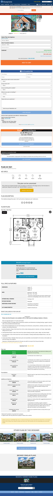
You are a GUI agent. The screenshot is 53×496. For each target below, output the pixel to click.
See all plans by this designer (26, 448)
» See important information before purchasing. (11, 342)
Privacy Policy (27, 8)
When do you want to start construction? (10, 79)
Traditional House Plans (11, 168)
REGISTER (44, 4)
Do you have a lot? (5, 83)
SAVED (39, 4)
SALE (29, 4)
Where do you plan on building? (8, 92)
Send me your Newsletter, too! (9, 108)
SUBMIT (33, 10)
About (36, 492)
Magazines (27, 492)
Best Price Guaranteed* (46, 56)
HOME (2, 4)
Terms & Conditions (19, 8)
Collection (17, 4)
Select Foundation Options (7, 43)
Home (2, 168)
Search (12, 492)
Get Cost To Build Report (26, 144)
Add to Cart (26, 63)
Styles (16, 492)
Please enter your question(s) (8, 99)
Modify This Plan (27, 190)
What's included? (4, 38)
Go (51, 1)
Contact (40, 492)
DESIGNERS (24, 4)
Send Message (26, 112)
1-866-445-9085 (31, 58)
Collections (21, 492)
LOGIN (48, 4)
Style (12, 4)
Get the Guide (26, 159)
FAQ (32, 492)
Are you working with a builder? (8, 88)
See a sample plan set (6, 314)
